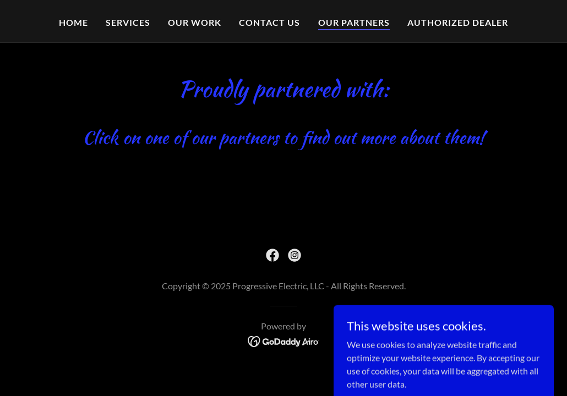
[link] (272, 255)
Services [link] (128, 22)
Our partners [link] (354, 22)
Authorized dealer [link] (457, 22)
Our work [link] (194, 22)
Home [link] (73, 22)
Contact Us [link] (269, 22)
